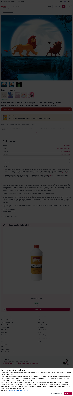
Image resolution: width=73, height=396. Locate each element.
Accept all (68, 393)
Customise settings (56, 393)
